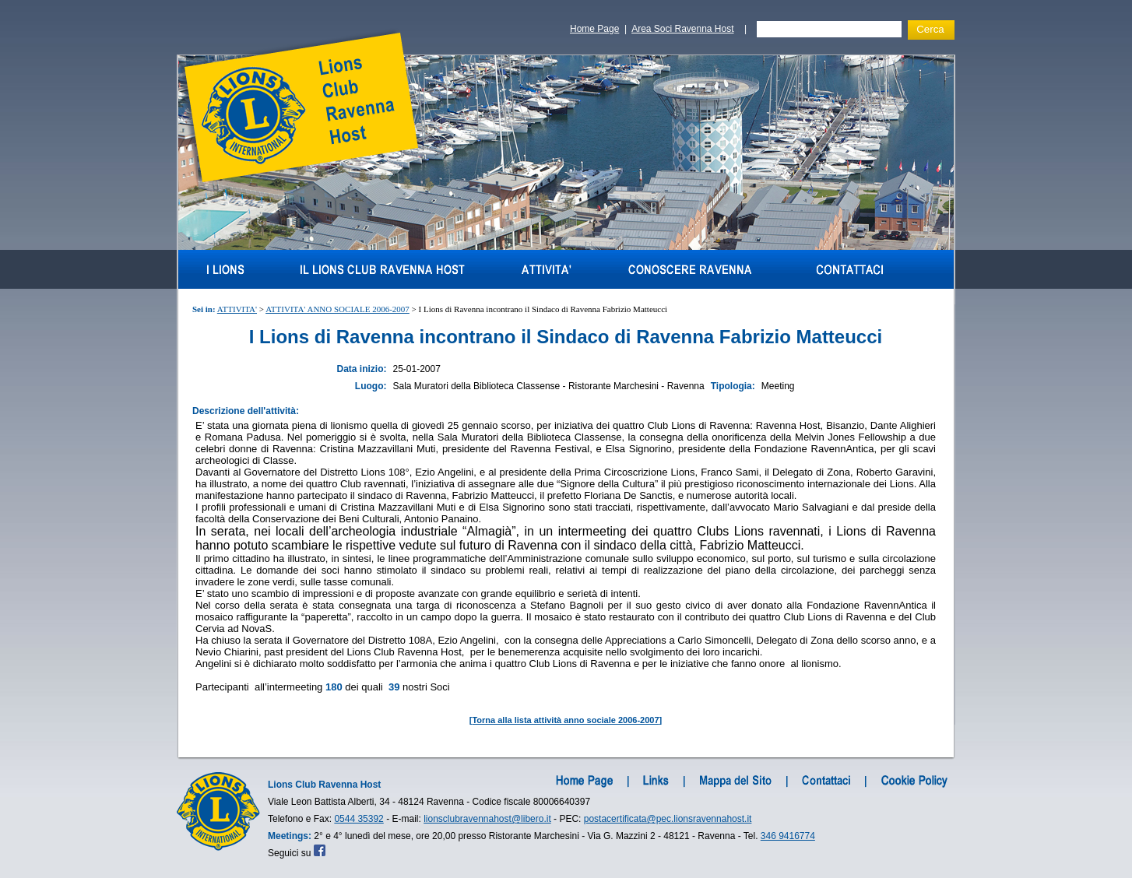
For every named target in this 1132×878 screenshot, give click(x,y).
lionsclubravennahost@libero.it (487, 818)
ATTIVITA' (237, 309)
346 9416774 (788, 836)
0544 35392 (358, 818)
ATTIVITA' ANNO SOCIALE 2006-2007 (337, 309)
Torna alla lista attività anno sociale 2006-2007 (565, 720)
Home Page (594, 28)
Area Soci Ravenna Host (682, 28)
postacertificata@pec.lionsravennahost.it (668, 818)
